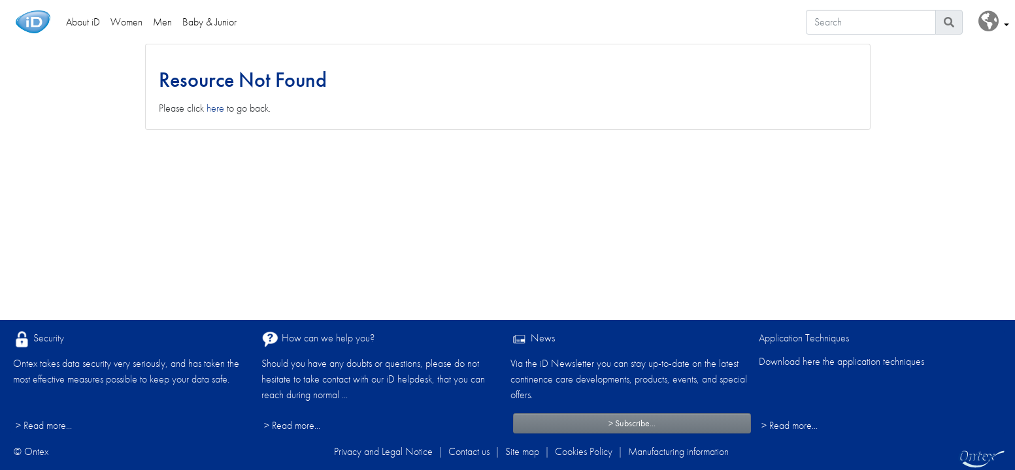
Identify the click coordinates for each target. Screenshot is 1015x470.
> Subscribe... (632, 423)
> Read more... (44, 425)
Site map (522, 451)
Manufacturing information (678, 451)
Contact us (469, 451)
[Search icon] (949, 22)
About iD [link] (83, 22)
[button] (993, 22)
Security (38, 339)
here (215, 108)
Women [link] (126, 22)
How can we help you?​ (317, 339)
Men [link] (162, 22)
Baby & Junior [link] (209, 22)
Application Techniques (804, 338)
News (532, 339)
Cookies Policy (583, 451)
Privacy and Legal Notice (383, 451)
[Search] (871, 22)
